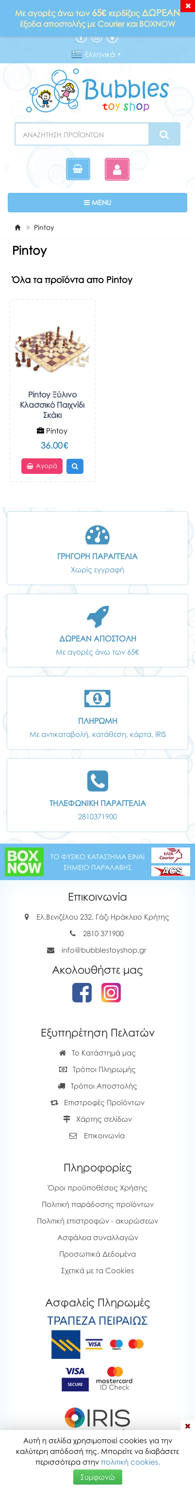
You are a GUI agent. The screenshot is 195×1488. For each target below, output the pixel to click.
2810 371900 (103, 933)
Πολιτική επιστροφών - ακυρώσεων (97, 1220)
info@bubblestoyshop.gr (104, 949)
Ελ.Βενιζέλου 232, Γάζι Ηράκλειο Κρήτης (102, 916)
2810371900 (97, 816)
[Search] (164, 134)
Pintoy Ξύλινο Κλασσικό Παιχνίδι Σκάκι (52, 405)
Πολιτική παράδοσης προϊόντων (98, 1204)
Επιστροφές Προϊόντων (97, 1102)
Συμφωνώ (98, 1476)
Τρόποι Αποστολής (97, 1085)
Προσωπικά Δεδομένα (97, 1253)
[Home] (17, 227)
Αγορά (42, 466)
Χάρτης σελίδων (97, 1118)
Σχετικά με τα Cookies (97, 1270)
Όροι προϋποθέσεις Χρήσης (97, 1187)
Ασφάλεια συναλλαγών (97, 1237)
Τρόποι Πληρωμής (97, 1069)
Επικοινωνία (104, 1135)
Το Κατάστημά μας (97, 1052)
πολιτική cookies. (130, 1461)
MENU (127, 202)
